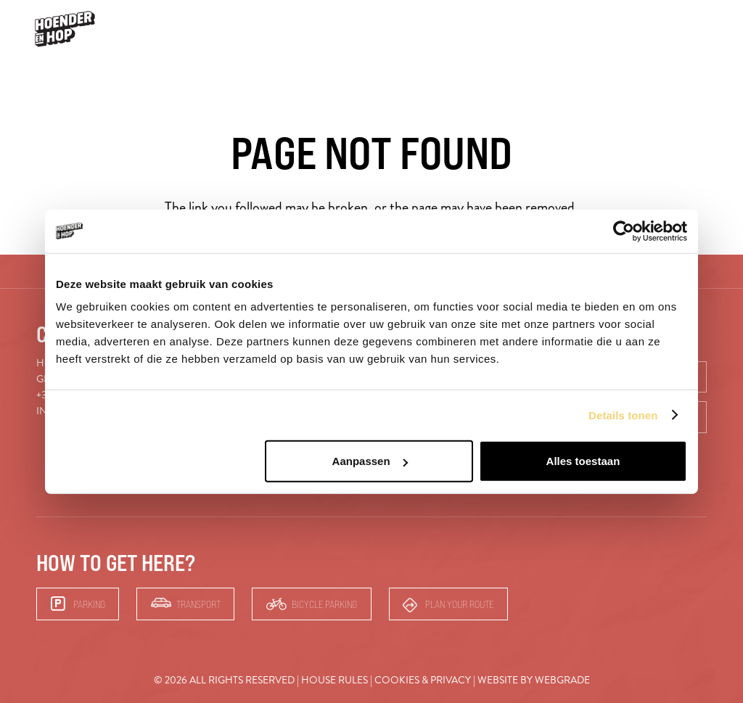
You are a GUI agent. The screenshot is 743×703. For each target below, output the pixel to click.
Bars (661, 28)
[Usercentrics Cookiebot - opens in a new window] (623, 231)
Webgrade (562, 680)
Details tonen (622, 414)
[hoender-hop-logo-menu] (65, 29)
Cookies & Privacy (422, 680)
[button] (704, 29)
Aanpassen (370, 461)
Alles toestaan (583, 461)
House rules (334, 680)
